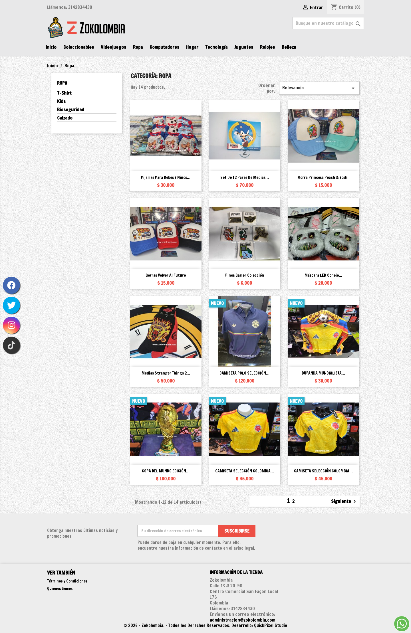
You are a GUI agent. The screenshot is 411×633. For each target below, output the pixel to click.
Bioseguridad (70, 110)
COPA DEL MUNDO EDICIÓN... (166, 471)
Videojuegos (113, 47)
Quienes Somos (59, 588)
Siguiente (344, 501)
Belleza (289, 47)
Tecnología (216, 47)
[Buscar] (328, 23)
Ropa (138, 47)
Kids (61, 101)
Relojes (267, 47)
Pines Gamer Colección (244, 275)
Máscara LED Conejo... (323, 275)
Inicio (51, 47)
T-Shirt (64, 93)
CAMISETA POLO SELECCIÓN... (244, 373)
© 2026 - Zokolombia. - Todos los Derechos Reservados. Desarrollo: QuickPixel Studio (205, 625)
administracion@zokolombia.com (242, 620)
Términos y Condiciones (67, 581)
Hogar (192, 47)
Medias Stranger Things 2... (166, 373)
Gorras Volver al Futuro (166, 275)
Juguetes (243, 47)
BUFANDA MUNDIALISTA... (323, 373)
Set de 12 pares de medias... (244, 177)
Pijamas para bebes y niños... (165, 177)
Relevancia (319, 88)
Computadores (164, 47)
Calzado (64, 118)
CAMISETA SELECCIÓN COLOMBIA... (244, 471)
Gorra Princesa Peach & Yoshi (323, 177)
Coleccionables (78, 47)
